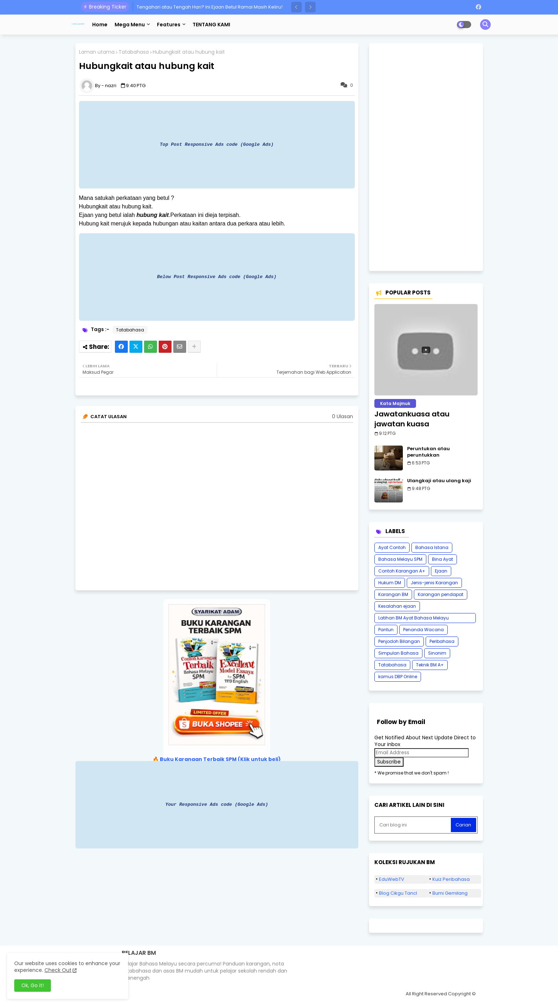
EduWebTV (391, 879)
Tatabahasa (134, 52)
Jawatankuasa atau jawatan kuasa (411, 419)
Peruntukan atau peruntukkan (428, 452)
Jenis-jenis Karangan (434, 583)
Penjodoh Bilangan (399, 641)
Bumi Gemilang (450, 893)
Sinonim (437, 653)
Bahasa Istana (431, 547)
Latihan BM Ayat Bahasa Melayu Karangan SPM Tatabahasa (413, 619)
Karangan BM (393, 594)
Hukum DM (389, 583)
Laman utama (97, 52)
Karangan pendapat (440, 594)
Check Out (58, 970)
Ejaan (441, 571)
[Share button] (194, 347)
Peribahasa (442, 641)
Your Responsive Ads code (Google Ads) (216, 804)
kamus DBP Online (397, 677)
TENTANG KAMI (211, 24)
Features (168, 24)
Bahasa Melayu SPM (400, 559)
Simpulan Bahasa (398, 653)
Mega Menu (130, 24)
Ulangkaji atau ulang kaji (439, 481)
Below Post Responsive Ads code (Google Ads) (216, 276)
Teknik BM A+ (430, 665)
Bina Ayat (442, 559)
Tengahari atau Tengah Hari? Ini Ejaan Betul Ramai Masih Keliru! (210, 7)
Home (99, 24)
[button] (296, 7)
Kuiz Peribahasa (451, 879)
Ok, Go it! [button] (32, 985)
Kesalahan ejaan (397, 606)
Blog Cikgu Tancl (398, 893)
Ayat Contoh (392, 547)
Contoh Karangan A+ (401, 571)
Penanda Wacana (423, 630)
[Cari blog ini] (413, 825)
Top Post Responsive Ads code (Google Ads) (217, 144)
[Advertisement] (426, 157)
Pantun (386, 630)
